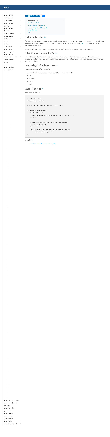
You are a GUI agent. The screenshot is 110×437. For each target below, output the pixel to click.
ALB (7, 96)
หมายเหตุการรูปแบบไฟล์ (12, 57)
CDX (7, 158)
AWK (7, 143)
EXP (7, 197)
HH (6, 221)
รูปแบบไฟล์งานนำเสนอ (12, 65)
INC (7, 236)
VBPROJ (8, 377)
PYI (6, 317)
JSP (6, 254)
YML (7, 395)
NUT (7, 291)
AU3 (7, 140)
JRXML (7, 252)
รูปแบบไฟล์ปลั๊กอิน (12, 67)
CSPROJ (8, 176)
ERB (7, 192)
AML (7, 98)
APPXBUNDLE (9, 111)
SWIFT (7, 359)
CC (6, 153)
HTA (7, 228)
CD (6, 156)
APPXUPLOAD (9, 114)
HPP (7, 223)
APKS (7, 106)
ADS (7, 85)
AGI (7, 88)
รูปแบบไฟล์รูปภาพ (12, 52)
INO (7, 239)
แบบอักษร (12, 44)
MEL (7, 273)
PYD (7, 314)
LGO (7, 262)
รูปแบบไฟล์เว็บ (12, 421)
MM (7, 280)
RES (7, 338)
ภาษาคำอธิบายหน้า (12, 59)
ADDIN (8, 83)
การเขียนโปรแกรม (12, 70)
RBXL (7, 333)
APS (7, 117)
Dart (7, 184)
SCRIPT (8, 351)
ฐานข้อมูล (12, 26)
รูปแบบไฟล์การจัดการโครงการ (12, 400)
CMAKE (8, 166)
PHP (7, 307)
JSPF (7, 257)
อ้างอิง (29, 32)
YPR (7, 398)
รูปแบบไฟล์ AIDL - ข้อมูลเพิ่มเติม (36, 25)
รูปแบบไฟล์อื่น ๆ (12, 54)
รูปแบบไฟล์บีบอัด (12, 23)
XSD (7, 390)
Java (7, 249)
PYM (7, 320)
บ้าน (27, 15)
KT (6, 260)
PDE (7, 304)
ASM (7, 135)
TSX (7, 369)
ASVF (7, 137)
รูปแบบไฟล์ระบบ (12, 413)
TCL (7, 361)
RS (6, 340)
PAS (7, 296)
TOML (7, 364)
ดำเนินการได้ (12, 39)
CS (6, 174)
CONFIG (8, 169)
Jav (6, 247)
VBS (7, 379)
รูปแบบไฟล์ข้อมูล (12, 28)
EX (6, 195)
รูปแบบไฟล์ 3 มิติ (12, 15)
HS (6, 226)
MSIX (7, 286)
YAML (7, 392)
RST (7, 343)
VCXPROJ (8, 385)
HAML (7, 218)
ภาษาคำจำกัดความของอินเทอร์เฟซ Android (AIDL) (42, 144)
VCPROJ (8, 382)
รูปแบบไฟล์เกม (12, 46)
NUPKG (8, 288)
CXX (7, 182)
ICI (6, 231)
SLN (7, 356)
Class (7, 163)
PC (6, 299)
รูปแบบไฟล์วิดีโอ (12, 416)
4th (7, 75)
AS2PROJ (8, 124)
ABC (7, 78)
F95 (7, 200)
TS (6, 366)
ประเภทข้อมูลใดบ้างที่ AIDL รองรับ (38, 28)
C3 (6, 148)
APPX (7, 109)
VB (6, 374)
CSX (7, 179)
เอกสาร (6, 7)
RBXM (7, 335)
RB (6, 330)
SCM (7, 348)
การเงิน (12, 41)
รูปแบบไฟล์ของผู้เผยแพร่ (12, 403)
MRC (7, 283)
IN (6, 234)
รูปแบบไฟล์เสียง (12, 18)
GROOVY (8, 213)
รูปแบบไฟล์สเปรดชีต (12, 411)
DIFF (7, 187)
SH (6, 353)
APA (7, 104)
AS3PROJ (8, 127)
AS (6, 122)
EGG (7, 189)
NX (6, 294)
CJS (7, 161)
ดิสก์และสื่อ (12, 31)
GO (7, 210)
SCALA (7, 346)
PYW (7, 322)
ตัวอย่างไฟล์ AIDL (32, 30)
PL (6, 309)
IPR (7, 242)
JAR (7, 244)
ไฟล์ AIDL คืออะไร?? (33, 23)
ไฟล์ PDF (12, 62)
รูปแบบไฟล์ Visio (12, 418)
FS (6, 202)
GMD (7, 208)
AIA (7, 91)
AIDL (7, 93)
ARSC (7, 119)
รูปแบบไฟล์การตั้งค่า (12, 408)
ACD (7, 80)
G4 (6, 205)
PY (6, 312)
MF (6, 275)
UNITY (7, 372)
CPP (7, 171)
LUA (7, 265)
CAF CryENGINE (10, 150)
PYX (7, 325)
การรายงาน (12, 405)
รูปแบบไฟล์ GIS (12, 49)
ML (6, 278)
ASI (7, 132)
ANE (7, 101)
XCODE (8, 387)
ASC (7, 130)
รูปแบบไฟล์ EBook (12, 33)
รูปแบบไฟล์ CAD (12, 20)
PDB (7, 301)
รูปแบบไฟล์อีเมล (12, 36)
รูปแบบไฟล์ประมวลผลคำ (12, 424)
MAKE (7, 270)
